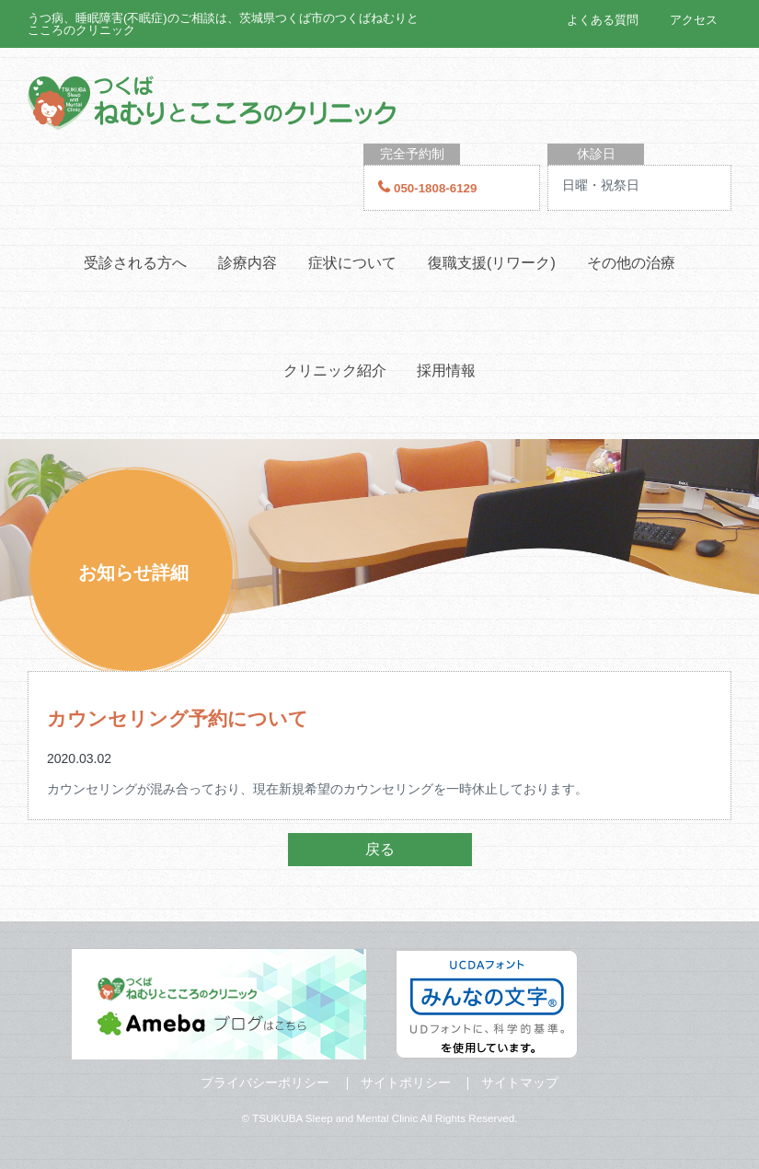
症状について (352, 263)
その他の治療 (631, 263)
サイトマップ (519, 1082)
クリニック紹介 (334, 370)
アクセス (694, 20)
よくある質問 (602, 20)
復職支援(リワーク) (492, 263)
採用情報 (446, 370)
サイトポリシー (406, 1082)
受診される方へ (135, 263)
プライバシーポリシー (265, 1082)
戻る (380, 849)
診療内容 (247, 263)
